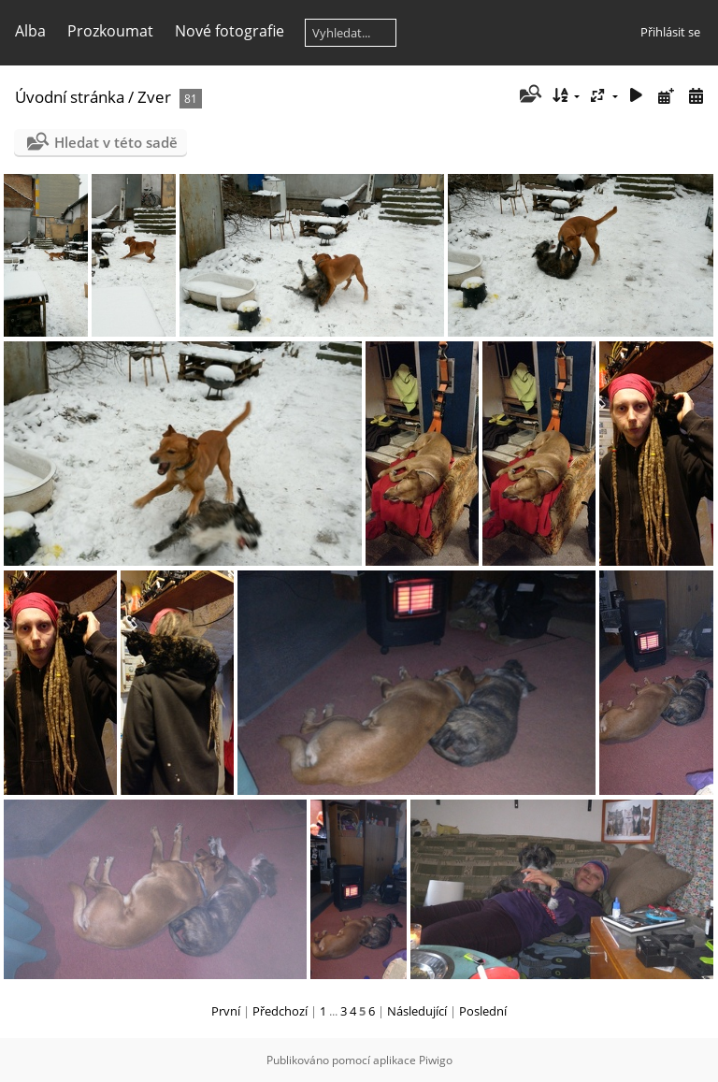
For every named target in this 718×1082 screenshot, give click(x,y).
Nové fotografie (229, 31)
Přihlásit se (670, 31)
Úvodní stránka (69, 97)
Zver (154, 97)
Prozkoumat (110, 31)
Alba (30, 31)
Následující (417, 1011)
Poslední (483, 1011)
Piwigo (435, 1060)
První (225, 1011)
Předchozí (280, 1011)
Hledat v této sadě (116, 142)
